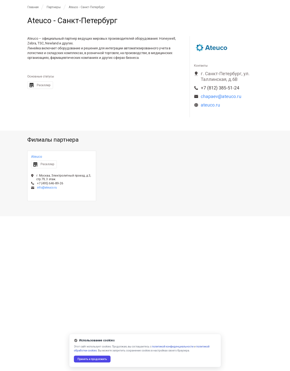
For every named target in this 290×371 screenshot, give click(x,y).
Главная (33, 7)
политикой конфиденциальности (173, 346)
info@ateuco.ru (47, 187)
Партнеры (54, 7)
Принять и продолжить (93, 359)
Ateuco (36, 157)
